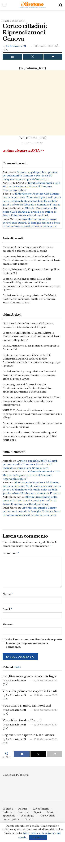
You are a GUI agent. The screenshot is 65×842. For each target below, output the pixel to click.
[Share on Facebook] (12, 57)
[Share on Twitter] (33, 57)
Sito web (8, 625)
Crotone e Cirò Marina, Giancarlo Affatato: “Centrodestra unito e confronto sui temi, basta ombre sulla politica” (31, 260)
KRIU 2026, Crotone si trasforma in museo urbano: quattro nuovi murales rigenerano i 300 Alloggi (32, 414)
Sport (37, 813)
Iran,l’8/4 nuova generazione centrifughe (30, 677)
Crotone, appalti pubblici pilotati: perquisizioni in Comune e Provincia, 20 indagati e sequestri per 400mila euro (30, 176)
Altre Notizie (47, 817)
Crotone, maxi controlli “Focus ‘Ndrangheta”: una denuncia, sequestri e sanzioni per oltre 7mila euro (30, 436)
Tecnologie (27, 817)
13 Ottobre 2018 (43, 46)
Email (7, 610)
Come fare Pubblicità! (16, 776)
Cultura (7, 813)
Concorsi (23, 813)
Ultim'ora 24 (18, 21)
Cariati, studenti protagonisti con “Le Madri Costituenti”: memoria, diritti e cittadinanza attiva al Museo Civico (29, 299)
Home (6, 21)
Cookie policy (11, 820)
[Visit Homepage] (32, 5)
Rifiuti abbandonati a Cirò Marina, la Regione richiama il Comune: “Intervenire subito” (31, 186)
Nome (8, 595)
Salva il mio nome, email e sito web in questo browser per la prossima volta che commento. (34, 644)
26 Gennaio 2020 (45, 681)
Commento (11, 553)
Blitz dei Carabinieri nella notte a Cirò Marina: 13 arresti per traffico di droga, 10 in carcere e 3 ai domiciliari (30, 212)
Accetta (38, 837)
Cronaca (8, 810)
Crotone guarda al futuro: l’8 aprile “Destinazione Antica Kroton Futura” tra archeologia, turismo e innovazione (27, 388)
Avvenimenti (41, 810)
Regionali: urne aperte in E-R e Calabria (29, 736)
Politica (23, 810)
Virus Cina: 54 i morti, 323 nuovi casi (27, 707)
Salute (50, 813)
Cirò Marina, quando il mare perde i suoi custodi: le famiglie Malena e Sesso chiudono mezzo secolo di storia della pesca (31, 223)
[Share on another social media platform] (53, 57)
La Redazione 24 (16, 46)
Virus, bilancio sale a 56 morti (22, 721)
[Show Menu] (4, 5)
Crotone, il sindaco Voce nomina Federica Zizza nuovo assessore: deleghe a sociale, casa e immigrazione (31, 401)
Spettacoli (9, 817)
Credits (29, 820)
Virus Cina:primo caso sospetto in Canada (30, 692)
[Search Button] (60, 5)
